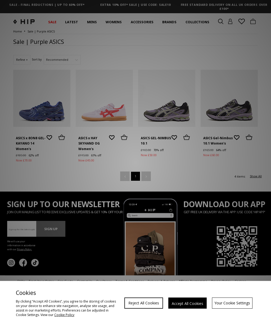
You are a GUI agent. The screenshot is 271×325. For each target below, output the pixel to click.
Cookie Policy (64, 315)
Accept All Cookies (187, 303)
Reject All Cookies (143, 302)
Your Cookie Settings (232, 302)
